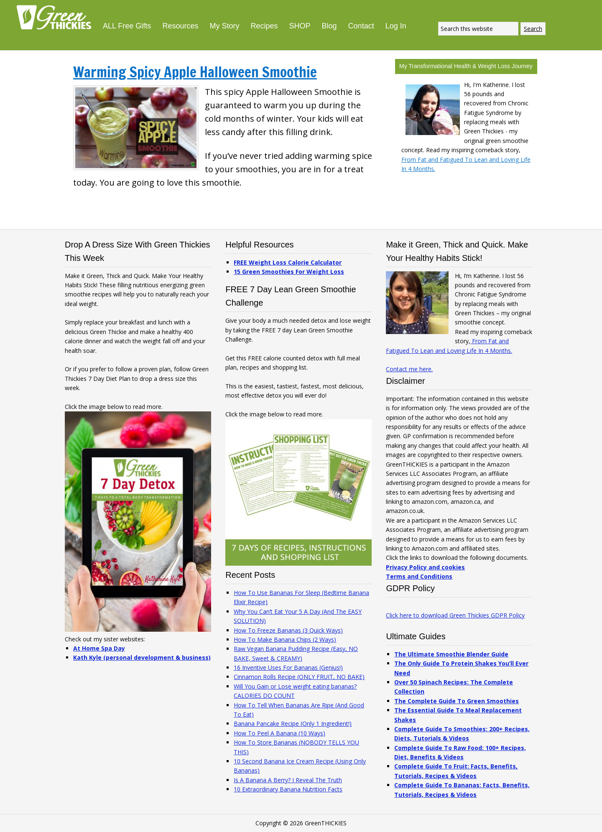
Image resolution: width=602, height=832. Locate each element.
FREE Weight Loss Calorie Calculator (288, 262)
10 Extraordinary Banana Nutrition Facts (288, 789)
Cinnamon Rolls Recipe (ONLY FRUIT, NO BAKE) (299, 677)
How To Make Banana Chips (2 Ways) (285, 639)
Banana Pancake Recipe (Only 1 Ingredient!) (293, 723)
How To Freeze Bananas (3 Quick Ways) (288, 630)
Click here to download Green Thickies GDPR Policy (455, 615)
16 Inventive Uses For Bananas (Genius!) (288, 667)
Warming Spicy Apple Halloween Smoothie (195, 72)
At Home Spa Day (99, 648)
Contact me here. (409, 369)
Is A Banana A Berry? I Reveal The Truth (288, 780)
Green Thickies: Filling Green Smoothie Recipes (56, 16)
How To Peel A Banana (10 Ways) (279, 733)
